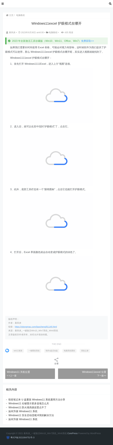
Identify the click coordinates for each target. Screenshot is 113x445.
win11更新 (18, 351)
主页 (9, 15)
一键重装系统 (34, 351)
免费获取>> (87, 41)
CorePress (72, 433)
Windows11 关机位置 (18, 372)
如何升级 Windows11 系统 (22, 411)
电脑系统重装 (69, 351)
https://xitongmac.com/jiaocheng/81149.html (36, 326)
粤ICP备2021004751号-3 (22, 437)
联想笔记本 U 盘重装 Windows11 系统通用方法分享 (36, 399)
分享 (56, 361)
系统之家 (85, 351)
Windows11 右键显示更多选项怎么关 (28, 403)
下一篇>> (101, 375)
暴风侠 (11, 32)
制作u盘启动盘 (52, 351)
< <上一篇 (11, 375)
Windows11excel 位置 (94, 372)
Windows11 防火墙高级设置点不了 (27, 407)
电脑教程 (20, 15)
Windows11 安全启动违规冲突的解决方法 (31, 415)
